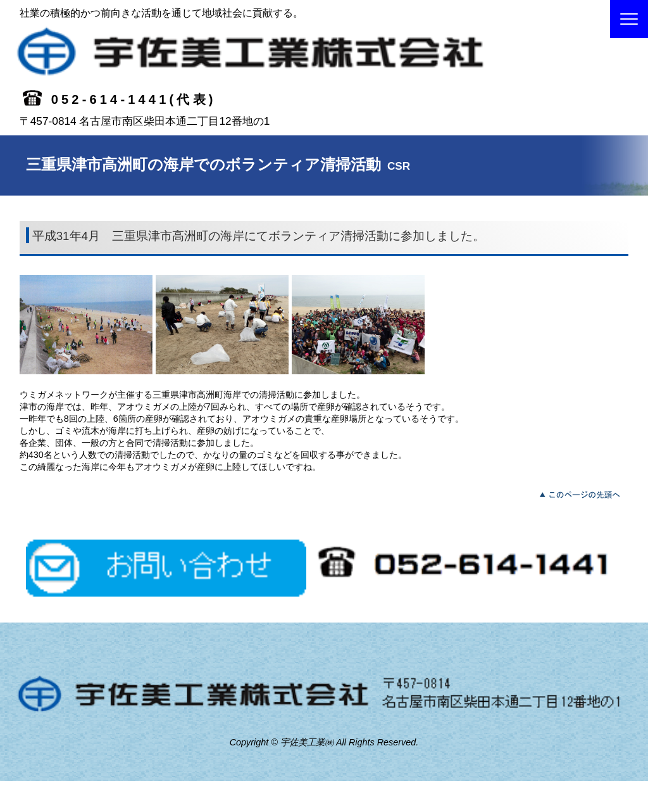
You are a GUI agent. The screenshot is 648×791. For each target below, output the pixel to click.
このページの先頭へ (583, 493)
